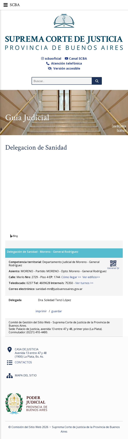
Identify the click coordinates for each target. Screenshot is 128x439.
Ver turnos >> (84, 283)
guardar (56, 311)
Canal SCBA (76, 58)
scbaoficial (51, 58)
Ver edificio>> (91, 277)
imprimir (41, 311)
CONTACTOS (23, 362)
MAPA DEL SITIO (26, 375)
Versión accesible (64, 68)
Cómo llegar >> (71, 277)
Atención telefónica (64, 63)
